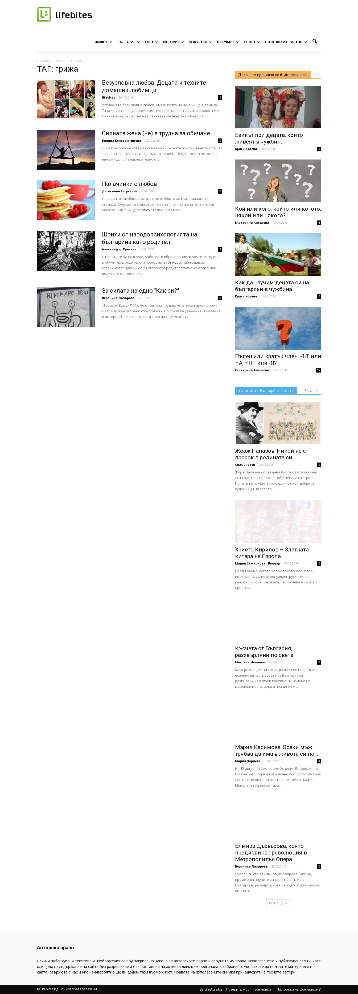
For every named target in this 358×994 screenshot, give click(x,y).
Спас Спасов (245, 465)
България (128, 42)
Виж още (278, 903)
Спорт (252, 42)
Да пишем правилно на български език (272, 75)
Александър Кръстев (119, 249)
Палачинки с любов (129, 184)
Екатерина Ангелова (252, 222)
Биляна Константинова (121, 140)
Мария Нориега (247, 761)
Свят (151, 42)
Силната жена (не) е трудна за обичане (156, 133)
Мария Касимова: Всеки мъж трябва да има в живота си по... (276, 750)
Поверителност (238, 989)
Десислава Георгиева (119, 191)
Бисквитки (263, 989)
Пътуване (228, 42)
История (173, 42)
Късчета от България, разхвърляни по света (264, 651)
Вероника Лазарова (118, 298)
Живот (103, 42)
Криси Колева (246, 149)
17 (318, 370)
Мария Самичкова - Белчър (257, 563)
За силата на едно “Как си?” (140, 290)
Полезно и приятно (286, 42)
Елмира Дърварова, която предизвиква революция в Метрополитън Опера (271, 852)
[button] (314, 41)
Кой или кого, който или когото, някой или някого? (278, 212)
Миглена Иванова (250, 662)
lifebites (108, 97)
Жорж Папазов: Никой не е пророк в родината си (270, 454)
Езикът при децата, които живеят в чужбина (269, 138)
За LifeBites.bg (211, 989)
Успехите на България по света (266, 390)
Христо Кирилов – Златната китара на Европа (272, 552)
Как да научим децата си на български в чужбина (272, 285)
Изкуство (200, 42)
